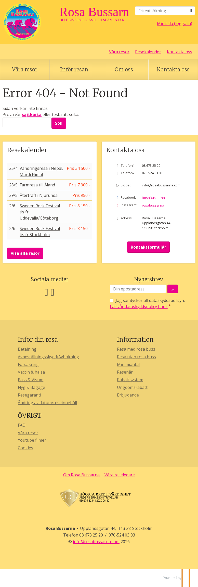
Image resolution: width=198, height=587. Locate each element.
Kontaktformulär (148, 247)
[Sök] (27, 122)
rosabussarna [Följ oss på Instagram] (153, 205)
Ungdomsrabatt (132, 387)
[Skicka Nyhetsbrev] (172, 289)
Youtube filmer (32, 440)
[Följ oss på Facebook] (46, 291)
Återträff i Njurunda (39, 195)
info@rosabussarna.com (161, 185)
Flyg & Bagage (31, 387)
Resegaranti (29, 395)
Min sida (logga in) (174, 23)
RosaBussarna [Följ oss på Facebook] (153, 197)
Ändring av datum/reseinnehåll (47, 402)
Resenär (125, 372)
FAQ (21, 425)
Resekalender (148, 52)
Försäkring (28, 364)
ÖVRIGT (29, 415)
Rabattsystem (130, 379)
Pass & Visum (30, 379)
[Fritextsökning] (161, 10)
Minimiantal (128, 364)
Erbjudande (128, 395)
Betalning (27, 349)
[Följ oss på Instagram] (52, 291)
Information (135, 339)
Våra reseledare (119, 475)
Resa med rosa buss (136, 349)
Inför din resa (38, 339)
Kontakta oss (179, 52)
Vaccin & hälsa (31, 372)
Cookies (25, 448)
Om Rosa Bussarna (81, 475)
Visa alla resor (25, 253)
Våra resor (119, 52)
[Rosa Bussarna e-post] (96, 541)
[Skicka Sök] (58, 123)
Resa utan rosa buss (136, 357)
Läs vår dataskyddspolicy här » (139, 306)
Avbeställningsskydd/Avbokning (48, 357)
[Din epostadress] (138, 289)
